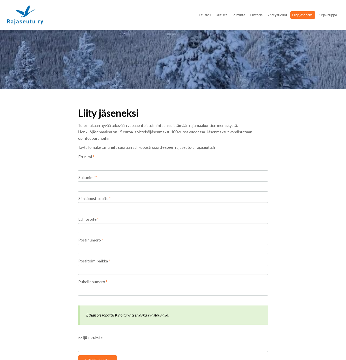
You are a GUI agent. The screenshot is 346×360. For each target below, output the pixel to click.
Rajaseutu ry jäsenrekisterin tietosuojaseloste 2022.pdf (133, 312)
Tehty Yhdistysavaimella (253, 347)
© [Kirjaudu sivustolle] (80, 347)
